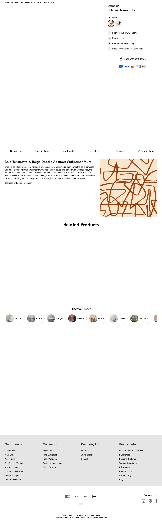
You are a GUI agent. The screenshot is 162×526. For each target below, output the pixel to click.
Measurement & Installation (131, 451)
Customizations (146, 151)
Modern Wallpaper (13, 480)
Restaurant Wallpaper (52, 463)
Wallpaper (14, 2)
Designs (23, 2)
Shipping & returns (127, 459)
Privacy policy (125, 467)
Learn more (138, 49)
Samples (120, 151)
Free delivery (94, 151)
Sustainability (87, 455)
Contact (84, 459)
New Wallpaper (11, 467)
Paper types (124, 455)
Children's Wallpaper (14, 471)
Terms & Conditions (128, 463)
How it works (67, 151)
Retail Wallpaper (50, 459)
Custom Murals (11, 451)
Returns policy (125, 471)
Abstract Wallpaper (34, 2)
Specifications (42, 151)
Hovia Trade (48, 451)
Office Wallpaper (50, 467)
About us (85, 451)
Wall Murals (10, 459)
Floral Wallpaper (12, 475)
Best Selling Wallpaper (15, 463)
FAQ (121, 480)
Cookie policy (125, 475)
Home (7, 2)
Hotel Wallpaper (50, 455)
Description (16, 151)
